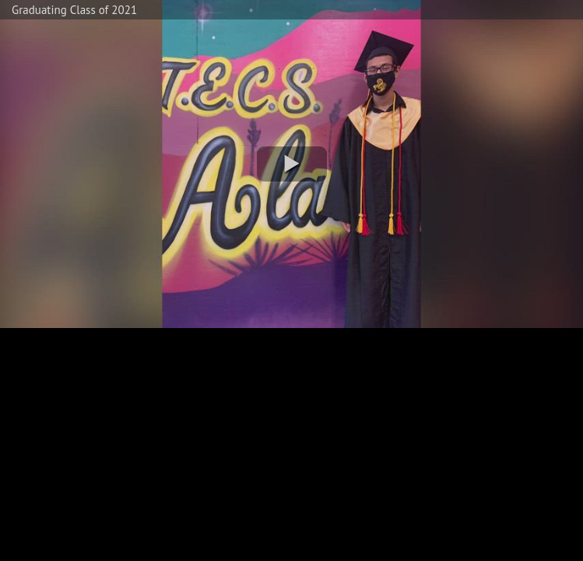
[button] (292, 164)
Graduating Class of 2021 (74, 9)
